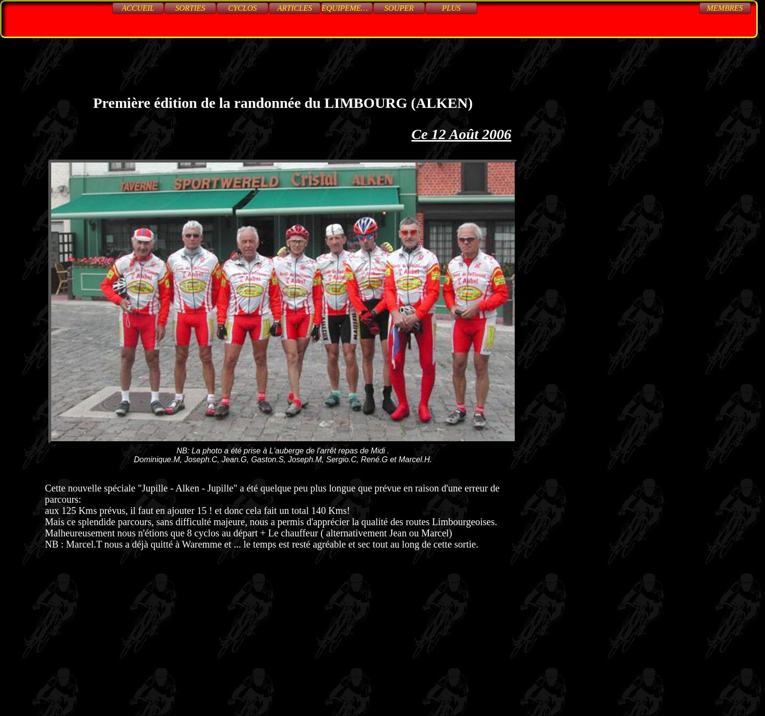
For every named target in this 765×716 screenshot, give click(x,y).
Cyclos (242, 8)
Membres (725, 8)
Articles (294, 8)
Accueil (138, 8)
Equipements (347, 8)
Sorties (190, 8)
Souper (399, 8)
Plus (451, 8)
